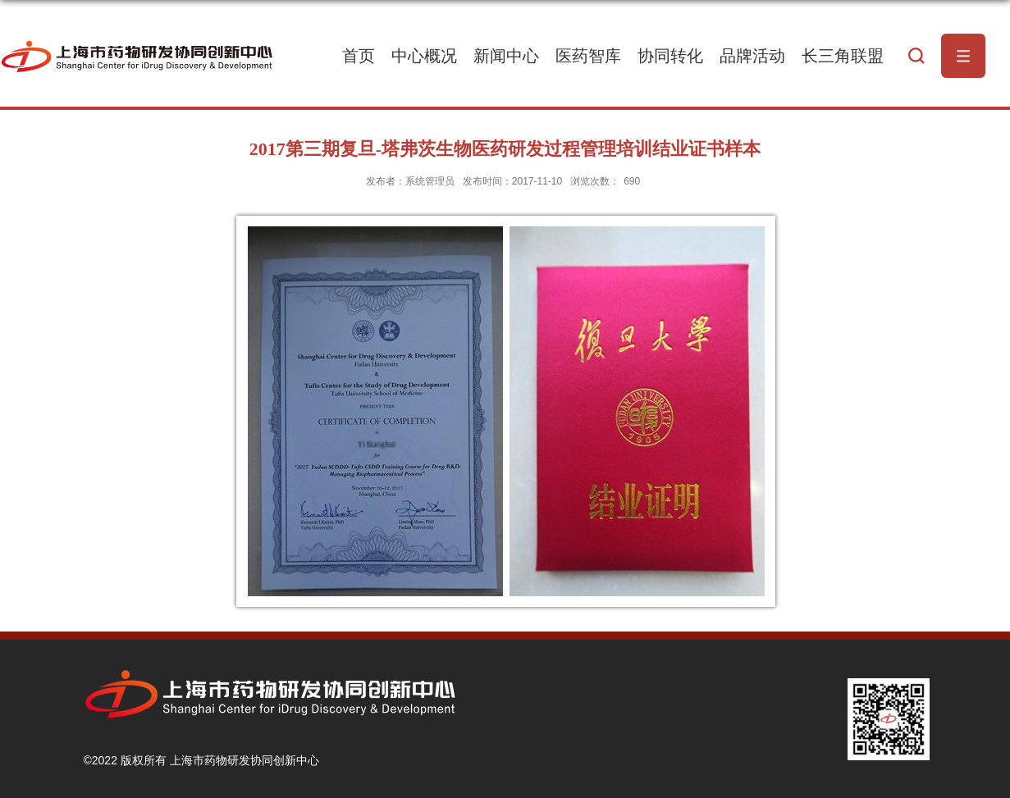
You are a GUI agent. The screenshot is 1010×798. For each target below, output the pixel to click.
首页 (358, 56)
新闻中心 (506, 56)
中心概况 (424, 56)
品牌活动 (752, 56)
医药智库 (588, 56)
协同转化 (670, 56)
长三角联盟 (843, 56)
